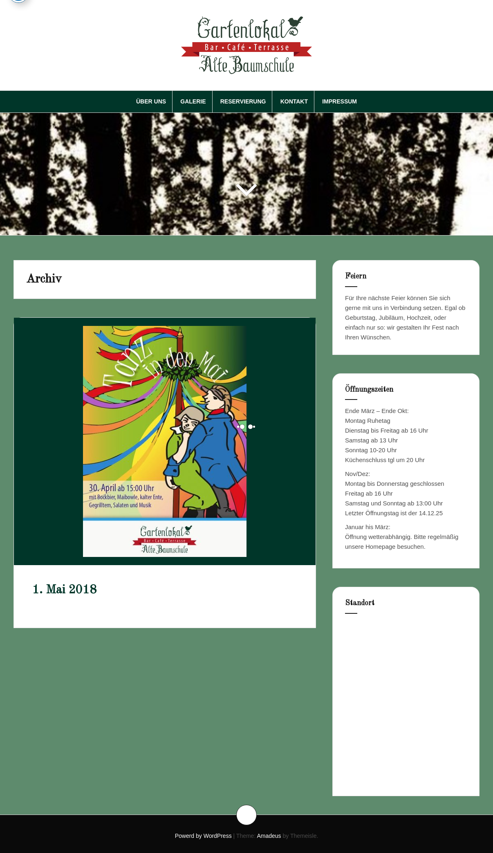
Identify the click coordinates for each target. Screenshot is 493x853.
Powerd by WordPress (203, 836)
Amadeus (269, 836)
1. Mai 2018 (64, 590)
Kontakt (294, 101)
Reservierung (243, 101)
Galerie (193, 101)
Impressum (339, 101)
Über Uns (151, 101)
